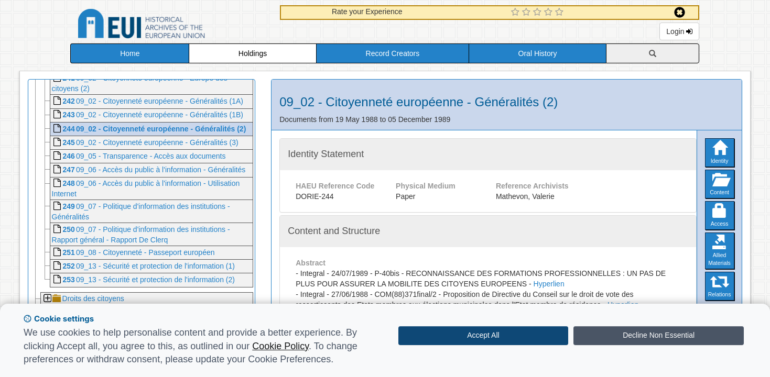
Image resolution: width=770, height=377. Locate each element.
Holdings (252, 53)
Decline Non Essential (659, 335)
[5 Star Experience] (560, 12)
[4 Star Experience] (549, 12)
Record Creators (393, 53)
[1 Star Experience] (516, 12)
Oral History (537, 53)
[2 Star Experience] (527, 12)
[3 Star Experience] (538, 12)
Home (129, 53)
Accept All (483, 335)
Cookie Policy (280, 346)
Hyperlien (549, 284)
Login (679, 31)
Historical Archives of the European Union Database (171, 25)
